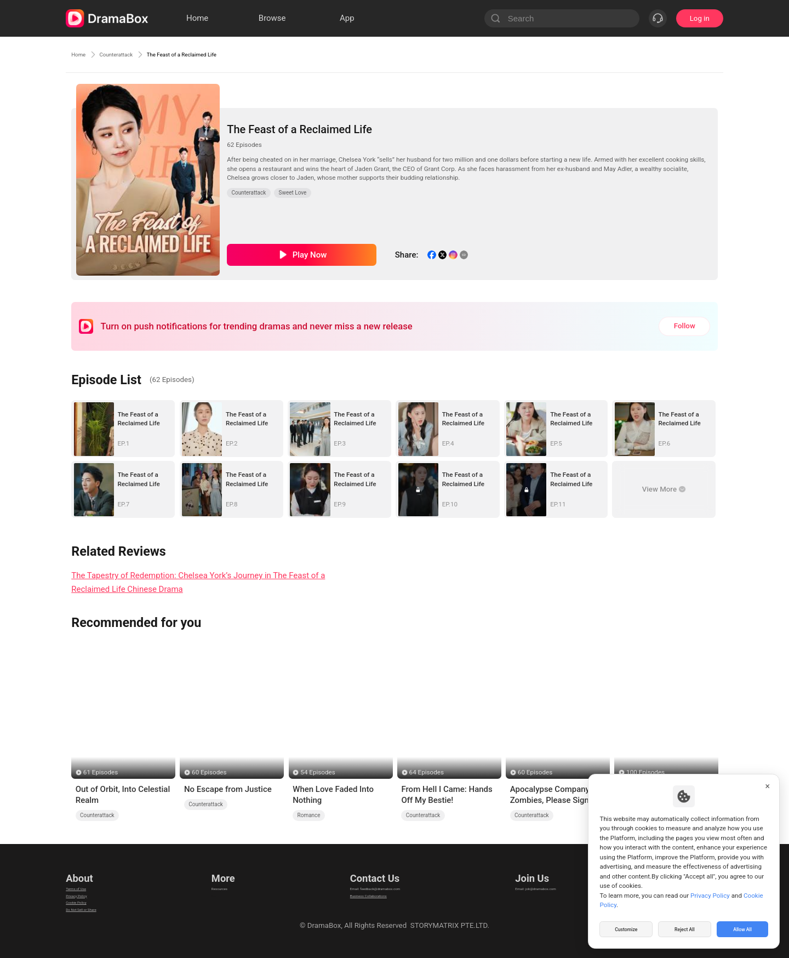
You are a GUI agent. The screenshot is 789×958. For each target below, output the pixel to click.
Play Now (310, 255)
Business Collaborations (360, 894)
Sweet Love (293, 193)
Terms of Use (87, 880)
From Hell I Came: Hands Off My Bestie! (446, 794)
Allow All (743, 927)
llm (214, 894)
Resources (226, 880)
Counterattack (133, 54)
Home (82, 54)
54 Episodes (317, 772)
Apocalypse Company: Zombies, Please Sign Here (551, 795)
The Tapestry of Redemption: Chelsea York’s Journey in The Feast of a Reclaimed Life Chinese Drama (198, 582)
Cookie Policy (88, 908)
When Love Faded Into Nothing (333, 794)
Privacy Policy (88, 894)
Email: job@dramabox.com (549, 880)
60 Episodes (209, 772)
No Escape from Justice (228, 789)
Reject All (684, 927)
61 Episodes (100, 772)
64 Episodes (426, 772)
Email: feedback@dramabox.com (374, 880)
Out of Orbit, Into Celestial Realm (123, 794)
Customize (626, 927)
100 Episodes (645, 772)
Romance (309, 815)
